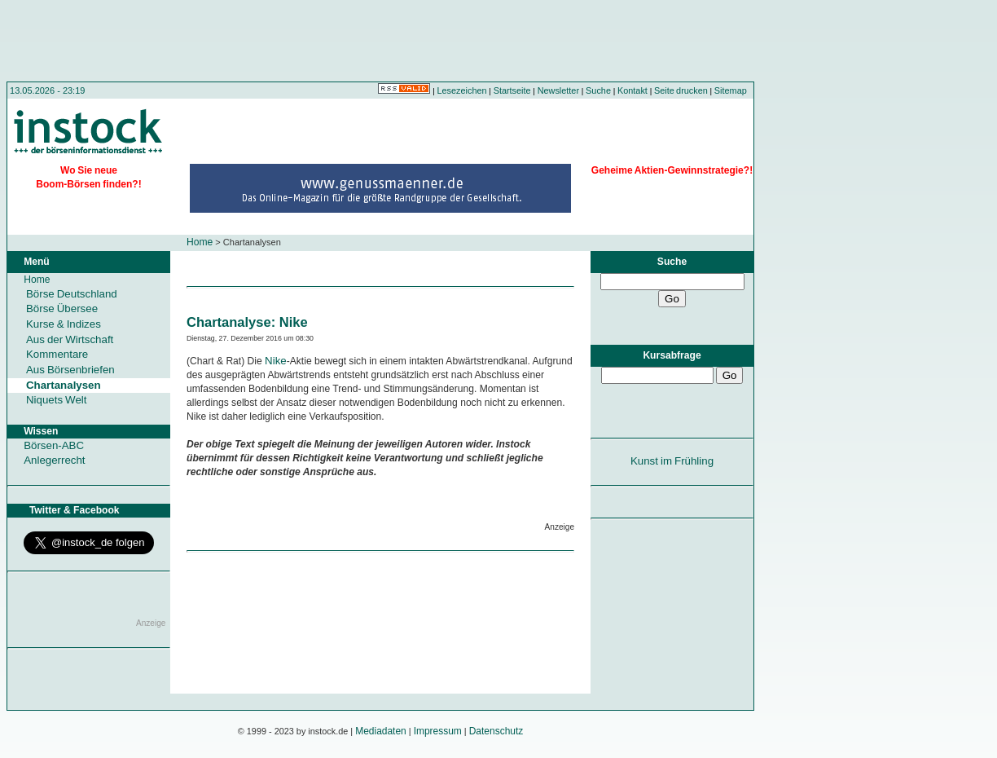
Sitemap (730, 90)
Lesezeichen (462, 90)
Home (200, 242)
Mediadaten (380, 731)
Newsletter (558, 90)
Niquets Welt (56, 400)
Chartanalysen (63, 385)
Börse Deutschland (71, 294)
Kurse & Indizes (63, 324)
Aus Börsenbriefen (70, 370)
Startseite (512, 90)
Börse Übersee (62, 308)
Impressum (438, 731)
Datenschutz (496, 731)
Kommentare (57, 354)
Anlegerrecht (54, 460)
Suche (598, 90)
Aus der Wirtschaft (69, 339)
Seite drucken (681, 90)
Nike (276, 361)
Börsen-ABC (54, 445)
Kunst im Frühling (672, 461)
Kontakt (632, 90)
